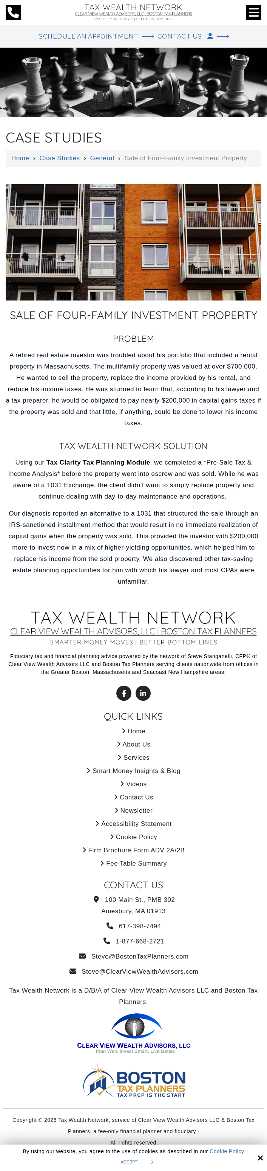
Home (20, 158)
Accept (128, 1162)
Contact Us (185, 36)
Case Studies (59, 158)
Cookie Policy (227, 1151)
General (102, 158)
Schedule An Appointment (89, 36)
